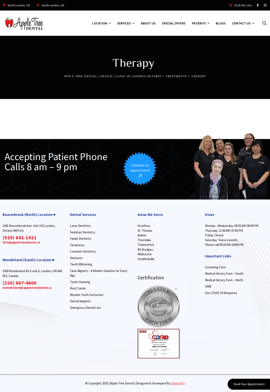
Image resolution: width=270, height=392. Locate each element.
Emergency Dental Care (85, 308)
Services (124, 23)
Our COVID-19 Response (221, 293)
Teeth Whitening (81, 264)
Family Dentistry (80, 239)
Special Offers (174, 23)
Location (99, 23)
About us (148, 23)
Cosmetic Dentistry (83, 251)
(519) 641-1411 (240, 5)
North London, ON (19, 5)
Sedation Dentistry (82, 232)
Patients (199, 23)
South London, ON (53, 5)
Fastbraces (77, 245)
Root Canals (78, 288)
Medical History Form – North (224, 280)
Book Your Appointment (249, 384)
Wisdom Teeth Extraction (86, 295)
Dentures (76, 258)
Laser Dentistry (80, 226)
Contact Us (241, 23)
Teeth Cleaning (80, 282)
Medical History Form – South (224, 274)
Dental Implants (80, 301)
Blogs (221, 23)
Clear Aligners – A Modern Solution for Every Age (98, 273)
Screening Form (215, 267)
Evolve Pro (178, 383)
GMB (208, 286)
